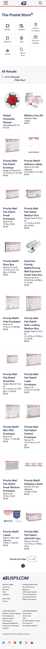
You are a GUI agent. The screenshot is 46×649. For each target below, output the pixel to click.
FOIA (24, 618)
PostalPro (5, 628)
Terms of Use (27, 616)
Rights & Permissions (29, 599)
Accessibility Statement (30, 625)
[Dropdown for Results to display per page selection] (32, 559)
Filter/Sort (19, 80)
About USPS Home (28, 587)
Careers (4, 601)
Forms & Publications (29, 594)
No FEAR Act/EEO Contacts (31, 621)
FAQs (4, 592)
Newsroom (26, 589)
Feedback (5, 594)
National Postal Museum (10, 623)
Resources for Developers (10, 625)
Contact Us (6, 587)
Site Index (5, 589)
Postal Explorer (7, 621)
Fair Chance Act (28, 623)
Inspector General (8, 618)
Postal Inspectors (8, 616)
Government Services (29, 597)
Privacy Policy (27, 613)
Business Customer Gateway (11, 613)
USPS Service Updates (30, 592)
